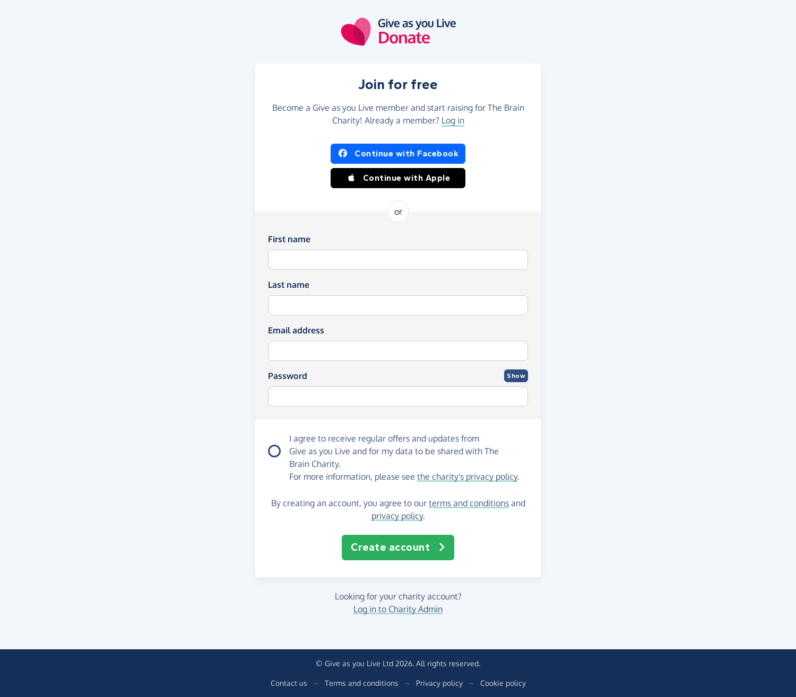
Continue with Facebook (398, 153)
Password (287, 375)
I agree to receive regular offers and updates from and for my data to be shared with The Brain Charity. (394, 451)
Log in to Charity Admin (398, 609)
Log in (453, 120)
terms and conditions (469, 503)
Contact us (289, 682)
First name (289, 239)
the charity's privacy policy (467, 476)
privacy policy (397, 515)
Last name (288, 284)
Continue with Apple (398, 178)
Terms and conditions (362, 682)
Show (516, 376)
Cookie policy (503, 682)
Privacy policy (439, 682)
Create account (398, 547)
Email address (296, 330)
